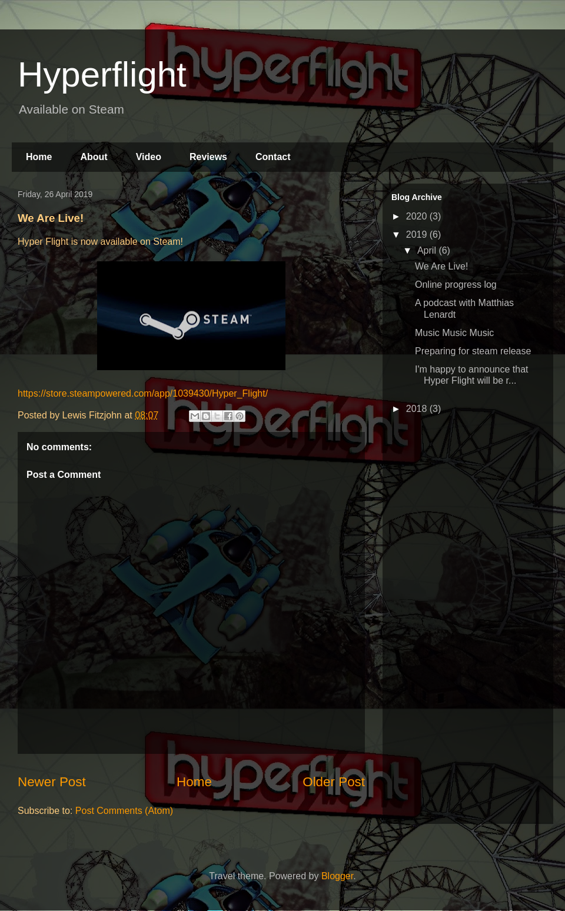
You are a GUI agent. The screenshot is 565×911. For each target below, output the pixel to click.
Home (39, 157)
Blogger (337, 876)
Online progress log (456, 285)
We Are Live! (441, 266)
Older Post (334, 781)
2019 (418, 235)
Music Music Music (454, 333)
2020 (418, 216)
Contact (273, 157)
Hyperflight (102, 74)
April (427, 250)
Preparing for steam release (473, 351)
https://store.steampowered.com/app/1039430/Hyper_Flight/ (143, 393)
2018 (418, 409)
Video (148, 157)
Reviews (208, 157)
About (93, 157)
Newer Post (52, 781)
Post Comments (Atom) (124, 811)
